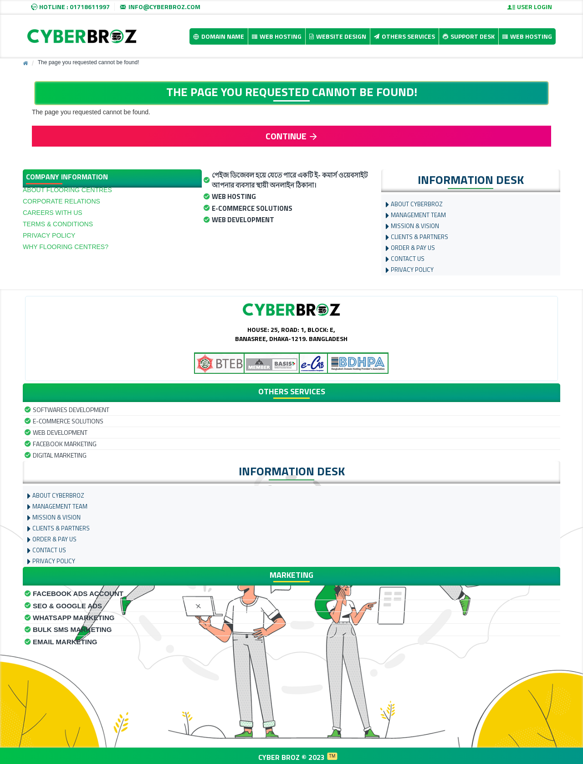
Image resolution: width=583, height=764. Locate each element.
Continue (286, 136)
